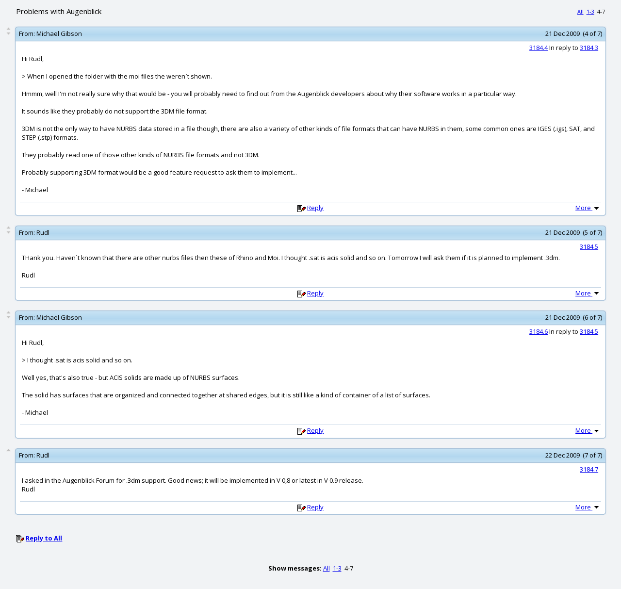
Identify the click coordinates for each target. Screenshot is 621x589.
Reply (315, 207)
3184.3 (589, 47)
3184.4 (538, 47)
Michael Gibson (59, 33)
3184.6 (538, 331)
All (580, 11)
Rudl (42, 232)
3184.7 (589, 469)
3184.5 (589, 246)
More (588, 207)
